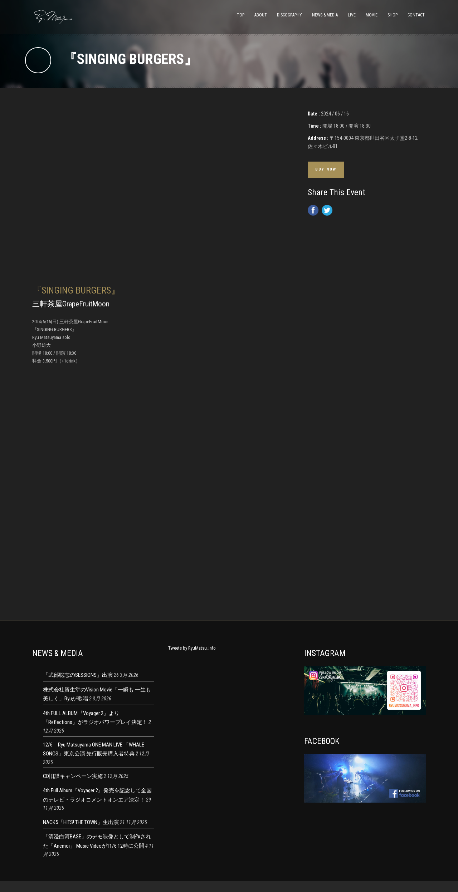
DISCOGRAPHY (289, 15)
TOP (240, 15)
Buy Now (325, 169)
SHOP (393, 15)
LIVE (352, 15)
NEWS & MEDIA (325, 15)
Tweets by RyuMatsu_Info (192, 648)
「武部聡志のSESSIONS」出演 (78, 675)
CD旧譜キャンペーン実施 (73, 776)
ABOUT (260, 15)
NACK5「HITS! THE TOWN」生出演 (81, 822)
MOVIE (371, 15)
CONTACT (416, 15)
